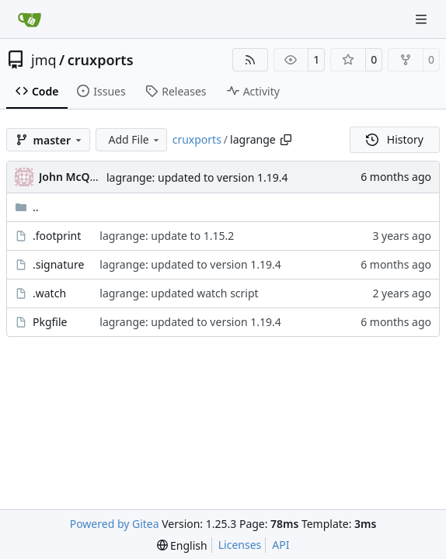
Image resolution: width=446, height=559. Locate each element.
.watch (49, 293)
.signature (58, 264)
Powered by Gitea (114, 523)
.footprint (57, 235)
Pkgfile (50, 321)
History (394, 139)
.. (27, 207)
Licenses (240, 544)
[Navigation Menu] (422, 19)
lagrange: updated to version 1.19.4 (196, 177)
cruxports (101, 60)
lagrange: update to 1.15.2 (166, 235)
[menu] (182, 545)
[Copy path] (285, 139)
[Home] (29, 19)
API (280, 544)
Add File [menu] (134, 139)
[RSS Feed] (250, 59)
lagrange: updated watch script (178, 293)
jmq (44, 60)
